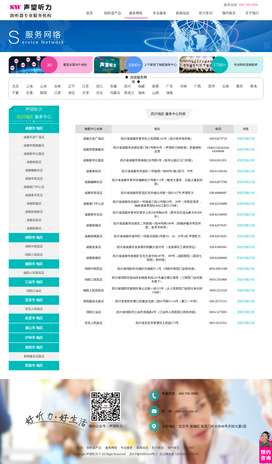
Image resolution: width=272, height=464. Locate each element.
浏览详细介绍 (246, 138)
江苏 (85, 86)
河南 (183, 86)
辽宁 (71, 86)
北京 (15, 86)
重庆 (239, 86)
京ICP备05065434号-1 (143, 454)
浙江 (99, 86)
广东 (169, 86)
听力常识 (206, 13)
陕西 (43, 93)
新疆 (155, 86)
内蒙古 (115, 93)
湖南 (169, 93)
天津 (85, 93)
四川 (127, 86)
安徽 (113, 86)
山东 (43, 86)
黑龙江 (129, 93)
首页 (89, 13)
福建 (141, 86)
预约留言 (229, 13)
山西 (155, 93)
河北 (99, 93)
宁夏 (15, 93)
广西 (197, 86)
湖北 (71, 93)
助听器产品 (112, 13)
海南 (141, 93)
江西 (57, 93)
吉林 (57, 86)
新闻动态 (182, 13)
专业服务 (159, 13)
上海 (29, 86)
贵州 (211, 86)
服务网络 (136, 13)
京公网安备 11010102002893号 (179, 454)
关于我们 (252, 13)
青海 (253, 86)
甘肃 (29, 93)
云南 (225, 86)
